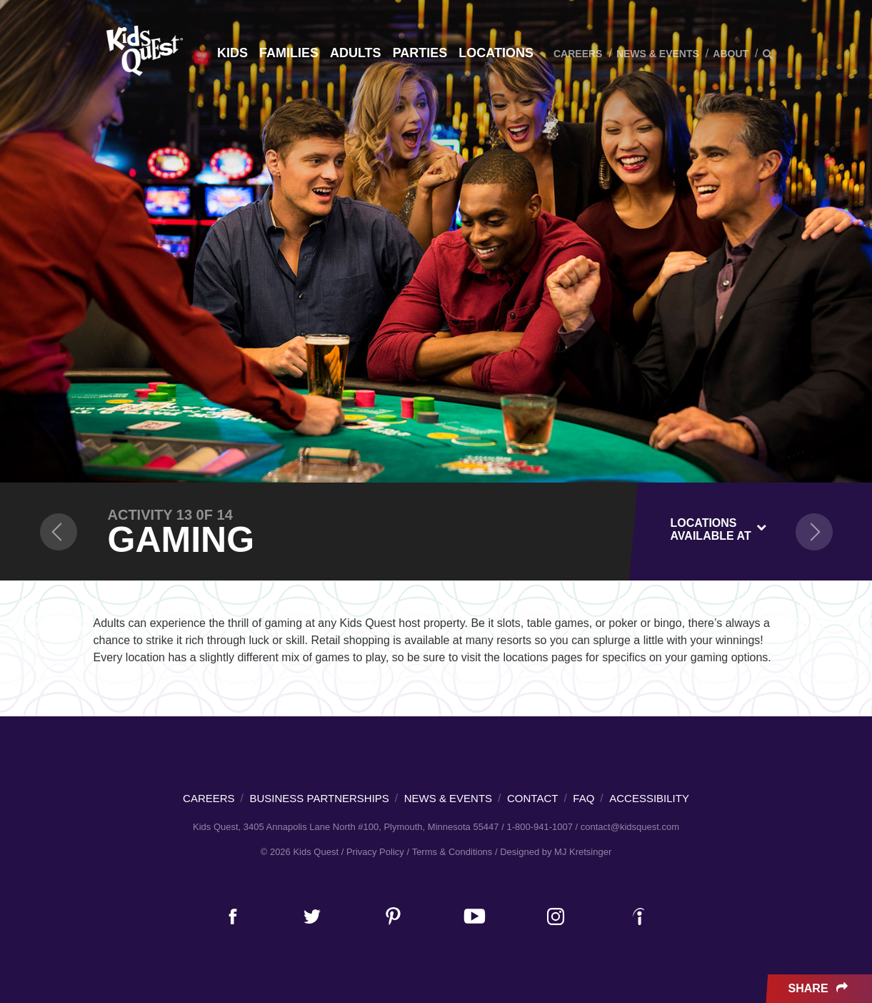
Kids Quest (142, 50)
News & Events (657, 53)
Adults (355, 53)
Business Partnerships (319, 798)
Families (289, 53)
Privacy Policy (375, 851)
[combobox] (719, 527)
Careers (577, 53)
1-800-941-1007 (539, 826)
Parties (420, 53)
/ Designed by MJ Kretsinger (553, 851)
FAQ (583, 798)
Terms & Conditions (452, 851)
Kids (232, 53)
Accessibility (649, 798)
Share (819, 989)
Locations (495, 53)
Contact (532, 798)
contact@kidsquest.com (630, 826)
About (730, 53)
